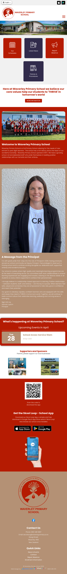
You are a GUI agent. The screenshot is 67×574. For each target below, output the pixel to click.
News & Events (33, 552)
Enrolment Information (33, 560)
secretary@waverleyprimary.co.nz (35, 535)
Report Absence (33, 557)
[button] (7, 2)
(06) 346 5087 (36, 532)
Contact (33, 555)
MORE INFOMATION (33, 101)
